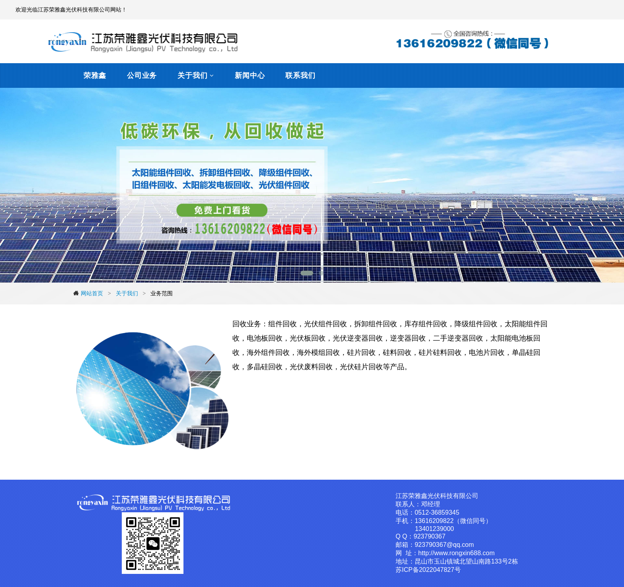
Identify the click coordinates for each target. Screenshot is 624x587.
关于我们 (192, 75)
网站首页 (88, 293)
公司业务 (142, 75)
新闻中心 (250, 75)
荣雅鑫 (95, 75)
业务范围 (161, 293)
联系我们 (300, 75)
